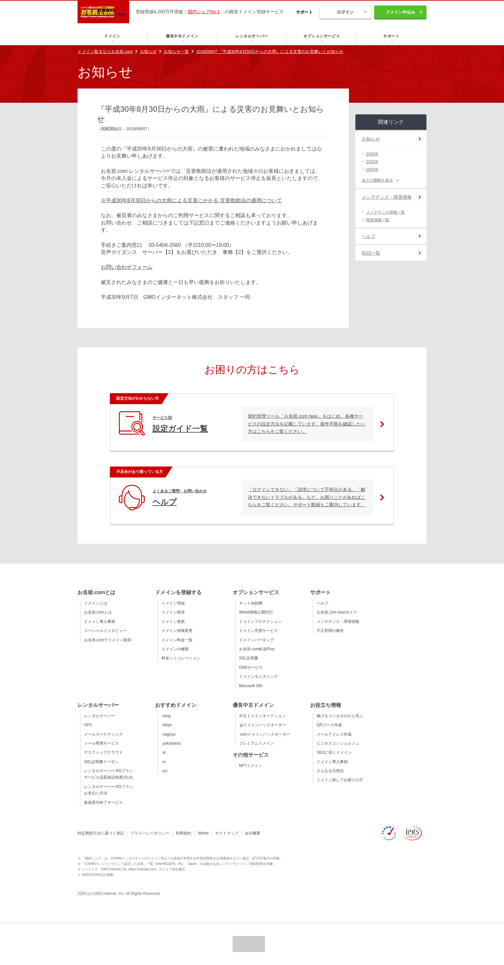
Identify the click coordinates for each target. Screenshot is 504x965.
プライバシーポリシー (150, 833)
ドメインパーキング (256, 640)
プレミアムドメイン (256, 743)
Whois (203, 833)
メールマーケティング (103, 734)
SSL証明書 (248, 658)
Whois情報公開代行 (256, 612)
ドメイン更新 (173, 621)
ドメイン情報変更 (177, 630)
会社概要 (252, 833)
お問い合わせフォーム (126, 267)
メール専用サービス (101, 743)
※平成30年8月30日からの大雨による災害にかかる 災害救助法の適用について (191, 200)
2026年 (372, 154)
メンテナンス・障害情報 (387, 197)
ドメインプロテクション (260, 621)
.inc (165, 771)
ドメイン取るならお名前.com (105, 51)
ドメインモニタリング (258, 676)
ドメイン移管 (173, 612)
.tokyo (167, 725)
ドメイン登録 (173, 603)
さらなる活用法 (330, 771)
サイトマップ (226, 833)
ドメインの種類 (175, 649)
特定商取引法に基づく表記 (101, 833)
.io (164, 762)
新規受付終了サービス (103, 802)
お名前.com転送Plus (256, 649)
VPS (88, 725)
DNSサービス (251, 667)
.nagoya (168, 734)
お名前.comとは (98, 612)
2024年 (372, 169)
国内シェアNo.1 (204, 11)
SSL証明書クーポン (101, 762)
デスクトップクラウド (103, 752)
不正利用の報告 (330, 630)
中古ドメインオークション (262, 716)
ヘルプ (368, 236)
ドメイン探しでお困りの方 (340, 780)
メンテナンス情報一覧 (385, 212)
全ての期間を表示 (377, 180)
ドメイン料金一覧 (177, 640)
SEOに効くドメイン (334, 752)
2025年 (372, 162)
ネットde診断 (251, 603)
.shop (166, 716)
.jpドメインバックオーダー (262, 725)
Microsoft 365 (250, 686)
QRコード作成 (329, 725)
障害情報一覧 (377, 220)
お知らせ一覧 (176, 51)
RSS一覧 (371, 253)
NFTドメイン (250, 765)
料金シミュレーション (181, 658)
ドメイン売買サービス (258, 630)
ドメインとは (95, 603)
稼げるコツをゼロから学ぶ (340, 716)
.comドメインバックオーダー (264, 734)
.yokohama (171, 743)
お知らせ (148, 51)
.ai (164, 752)
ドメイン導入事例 (99, 621)
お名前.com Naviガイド (337, 612)
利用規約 (183, 833)
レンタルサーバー (99, 716)
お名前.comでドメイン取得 (107, 640)
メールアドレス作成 (334, 734)
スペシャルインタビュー (105, 630)
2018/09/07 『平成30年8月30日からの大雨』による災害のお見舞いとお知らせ (269, 51)
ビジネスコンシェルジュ (338, 743)
